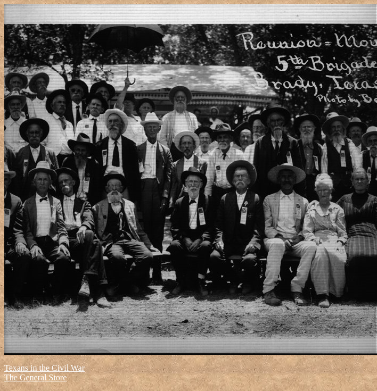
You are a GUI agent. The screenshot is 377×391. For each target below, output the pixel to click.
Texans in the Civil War (44, 367)
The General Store (35, 377)
